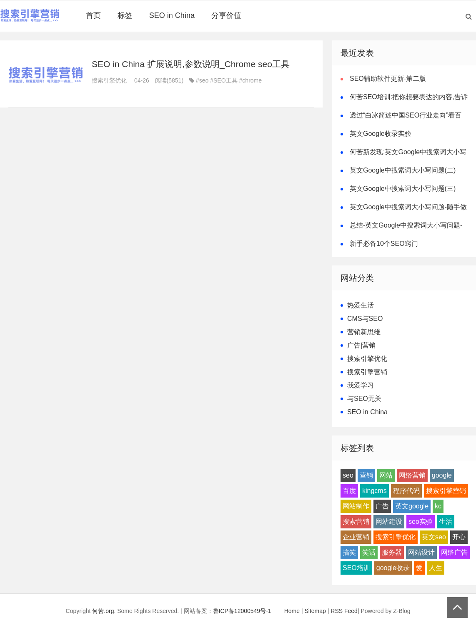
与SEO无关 (364, 398)
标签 (125, 15)
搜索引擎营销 (367, 371)
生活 (445, 521)
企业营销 (356, 536)
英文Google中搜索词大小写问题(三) (403, 188)
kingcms (374, 490)
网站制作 (356, 506)
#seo (202, 80)
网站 (386, 475)
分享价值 (226, 15)
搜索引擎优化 (109, 80)
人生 (435, 567)
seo (348, 475)
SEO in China (172, 15)
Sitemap (315, 611)
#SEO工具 (223, 80)
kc (438, 506)
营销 (366, 475)
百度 (349, 490)
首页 (93, 15)
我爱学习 (360, 385)
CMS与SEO (365, 318)
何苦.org (103, 611)
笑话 (369, 552)
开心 (459, 536)
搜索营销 (356, 521)
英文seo (434, 536)
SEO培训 (356, 567)
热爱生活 (360, 305)
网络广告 (454, 552)
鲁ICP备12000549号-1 (242, 611)
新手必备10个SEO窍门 (384, 243)
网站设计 (421, 552)
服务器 (392, 552)
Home (292, 611)
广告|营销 (361, 345)
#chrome (250, 80)
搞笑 (349, 552)
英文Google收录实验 (380, 133)
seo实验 (420, 521)
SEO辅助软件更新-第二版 (388, 78)
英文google (411, 506)
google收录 (393, 567)
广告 (382, 506)
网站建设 (389, 521)
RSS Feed (344, 611)
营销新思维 (364, 331)
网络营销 (412, 475)
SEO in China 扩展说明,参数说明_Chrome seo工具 (191, 64)
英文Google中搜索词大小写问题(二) (403, 170)
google (442, 475)
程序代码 (406, 490)
